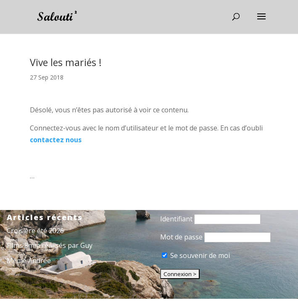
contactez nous (56, 139)
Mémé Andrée (29, 260)
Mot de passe (181, 237)
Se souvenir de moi (196, 255)
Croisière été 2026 (35, 230)
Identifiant (176, 218)
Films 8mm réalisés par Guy (49, 245)
